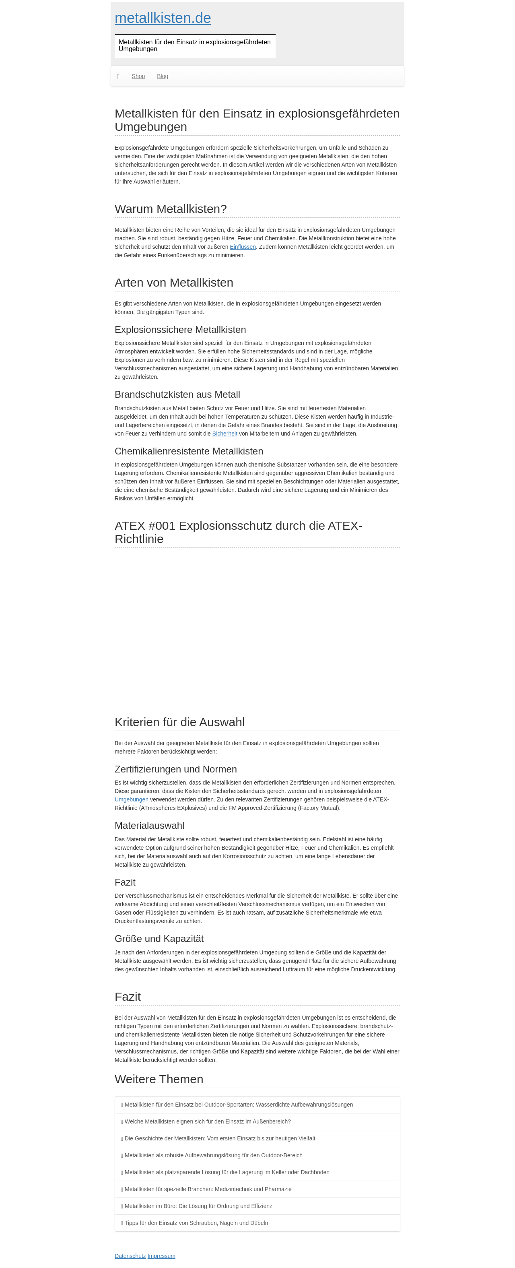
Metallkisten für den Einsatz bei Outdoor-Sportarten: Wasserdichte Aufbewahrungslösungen (237, 1104)
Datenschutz (130, 1256)
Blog (162, 76)
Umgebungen (131, 799)
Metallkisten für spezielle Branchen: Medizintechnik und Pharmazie (206, 1189)
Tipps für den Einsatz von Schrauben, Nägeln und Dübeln (194, 1223)
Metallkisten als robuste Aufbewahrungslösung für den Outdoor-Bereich (212, 1155)
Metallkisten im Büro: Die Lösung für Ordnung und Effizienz (196, 1206)
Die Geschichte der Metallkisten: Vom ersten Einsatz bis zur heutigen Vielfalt (218, 1138)
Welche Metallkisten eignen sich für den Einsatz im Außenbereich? (206, 1121)
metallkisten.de (163, 18)
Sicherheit (224, 433)
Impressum (161, 1256)
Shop (138, 76)
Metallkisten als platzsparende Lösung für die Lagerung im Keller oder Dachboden (225, 1172)
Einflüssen (243, 247)
